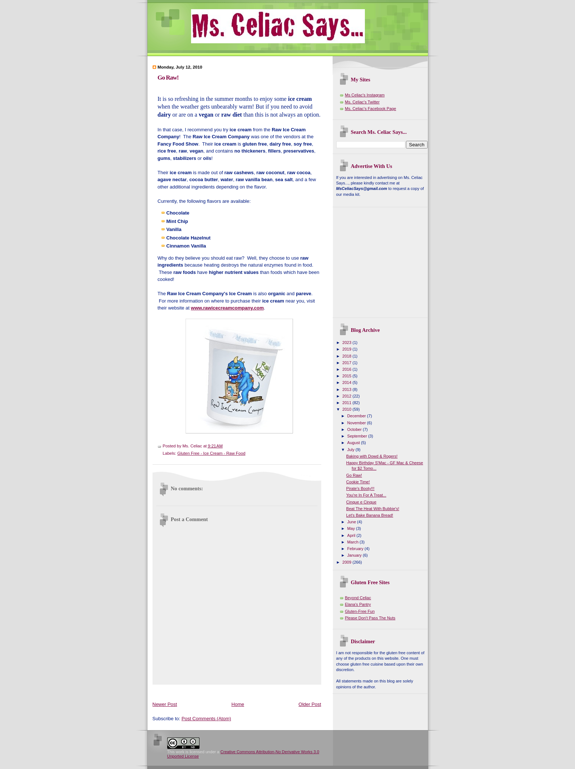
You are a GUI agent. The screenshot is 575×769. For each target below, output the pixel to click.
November (357, 423)
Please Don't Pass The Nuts (370, 618)
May (351, 528)
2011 (348, 402)
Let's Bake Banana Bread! (369, 515)
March (353, 542)
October (355, 429)
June (352, 522)
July (351, 449)
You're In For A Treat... (366, 495)
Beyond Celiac (358, 598)
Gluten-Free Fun (360, 611)
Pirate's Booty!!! (360, 488)
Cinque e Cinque (361, 502)
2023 (348, 342)
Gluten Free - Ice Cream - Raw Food (211, 453)
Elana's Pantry (358, 604)
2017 (348, 362)
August (354, 442)
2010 (348, 409)
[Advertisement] (286, 691)
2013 (348, 389)
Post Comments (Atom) (206, 718)
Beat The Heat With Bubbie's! (372, 508)
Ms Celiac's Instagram (365, 95)
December (357, 416)
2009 (348, 562)
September (357, 436)
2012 (348, 396)
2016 (348, 369)
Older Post (310, 704)
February (356, 548)
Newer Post (165, 704)
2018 (348, 356)
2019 (348, 349)
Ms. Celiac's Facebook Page (370, 108)
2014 (348, 382)
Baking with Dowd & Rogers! (372, 456)
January (355, 555)
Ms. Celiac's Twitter (362, 102)
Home (237, 704)
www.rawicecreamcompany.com (227, 308)
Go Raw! (168, 77)
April (351, 535)
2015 (348, 376)
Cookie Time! (358, 482)
